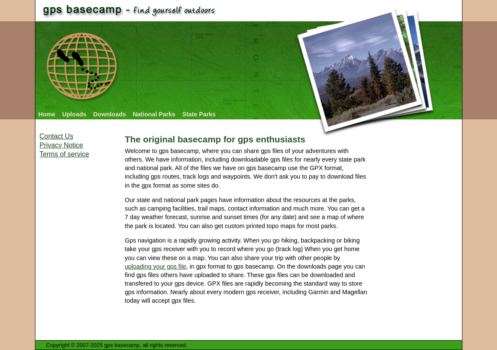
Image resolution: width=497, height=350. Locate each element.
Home (46, 114)
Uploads (74, 114)
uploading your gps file (155, 266)
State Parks (198, 114)
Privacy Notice (61, 145)
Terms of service (64, 154)
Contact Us (56, 136)
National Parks (154, 114)
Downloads (109, 114)
